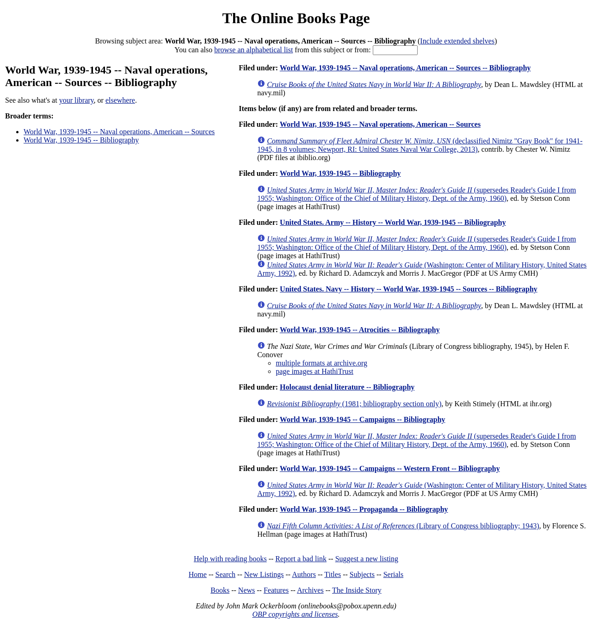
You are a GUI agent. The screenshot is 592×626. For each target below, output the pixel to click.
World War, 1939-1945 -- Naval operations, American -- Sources (119, 132)
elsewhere (120, 100)
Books (219, 590)
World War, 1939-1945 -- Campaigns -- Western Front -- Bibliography (390, 468)
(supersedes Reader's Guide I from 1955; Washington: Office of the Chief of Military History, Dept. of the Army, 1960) (416, 194)
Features (276, 590)
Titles (332, 574)
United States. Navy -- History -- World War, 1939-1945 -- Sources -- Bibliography (408, 289)
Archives (310, 590)
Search (226, 574)
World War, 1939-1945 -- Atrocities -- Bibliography (360, 330)
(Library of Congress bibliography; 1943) (403, 526)
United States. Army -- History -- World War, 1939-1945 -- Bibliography (393, 222)
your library (76, 100)
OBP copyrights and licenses (295, 614)
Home (198, 574)
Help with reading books (230, 559)
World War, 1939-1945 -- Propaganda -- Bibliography (364, 509)
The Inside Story (357, 590)
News (246, 590)
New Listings (264, 574)
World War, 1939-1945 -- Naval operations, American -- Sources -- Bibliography (405, 68)
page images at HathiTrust (314, 371)
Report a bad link (301, 559)
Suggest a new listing (366, 559)
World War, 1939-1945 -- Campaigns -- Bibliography (362, 419)
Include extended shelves (457, 41)
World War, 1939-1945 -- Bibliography (81, 140)
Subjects (362, 574)
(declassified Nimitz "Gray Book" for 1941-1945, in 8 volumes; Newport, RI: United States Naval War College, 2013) (419, 145)
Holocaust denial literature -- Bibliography (347, 387)
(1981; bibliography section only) (354, 404)
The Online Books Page (296, 18)
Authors (304, 574)
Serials (393, 574)
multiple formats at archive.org (321, 363)
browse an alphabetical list (253, 50)
